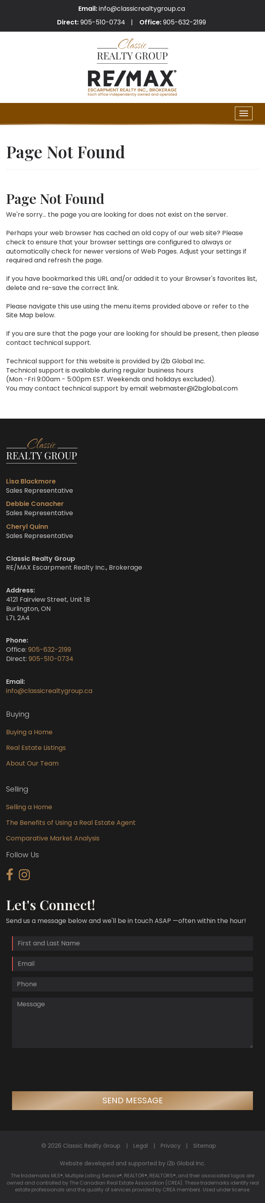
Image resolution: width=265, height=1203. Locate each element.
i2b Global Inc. (183, 361)
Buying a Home (29, 732)
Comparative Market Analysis (53, 838)
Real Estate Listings (36, 747)
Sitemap (204, 1146)
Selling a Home (29, 807)
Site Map (19, 315)
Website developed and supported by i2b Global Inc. (133, 1163)
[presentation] (73, 1069)
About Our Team (32, 763)
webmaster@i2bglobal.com (194, 388)
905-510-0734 (102, 22)
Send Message (132, 1100)
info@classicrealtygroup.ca (142, 8)
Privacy (171, 1146)
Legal (140, 1146)
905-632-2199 (184, 22)
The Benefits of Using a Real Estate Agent (71, 822)
